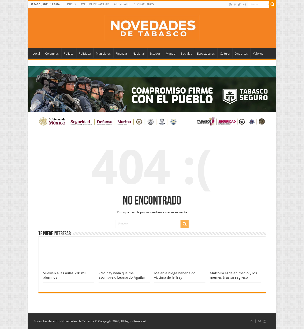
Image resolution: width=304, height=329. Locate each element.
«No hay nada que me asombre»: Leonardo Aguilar (122, 275)
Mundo (171, 53)
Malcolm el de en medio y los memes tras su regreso (233, 275)
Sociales (186, 53)
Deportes (241, 53)
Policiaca (85, 53)
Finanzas (122, 53)
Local (36, 53)
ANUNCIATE (121, 4)
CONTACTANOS (144, 4)
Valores (258, 53)
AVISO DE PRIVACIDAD (95, 4)
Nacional (139, 53)
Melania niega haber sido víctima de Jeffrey (174, 275)
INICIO (71, 4)
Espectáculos (206, 53)
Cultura (225, 53)
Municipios (103, 53)
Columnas (52, 53)
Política (69, 53)
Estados (155, 53)
